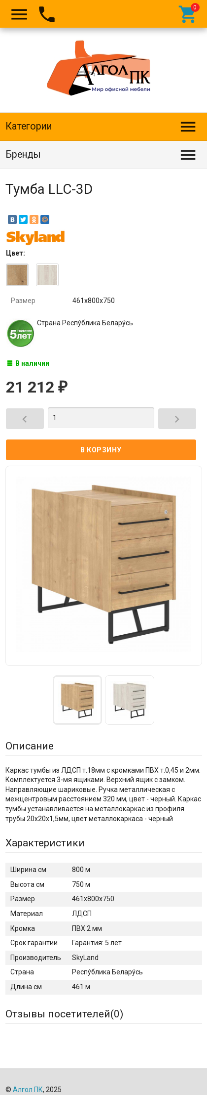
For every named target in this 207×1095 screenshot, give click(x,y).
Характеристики (45, 843)
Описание (29, 746)
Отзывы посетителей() (64, 1014)
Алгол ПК (28, 1090)
